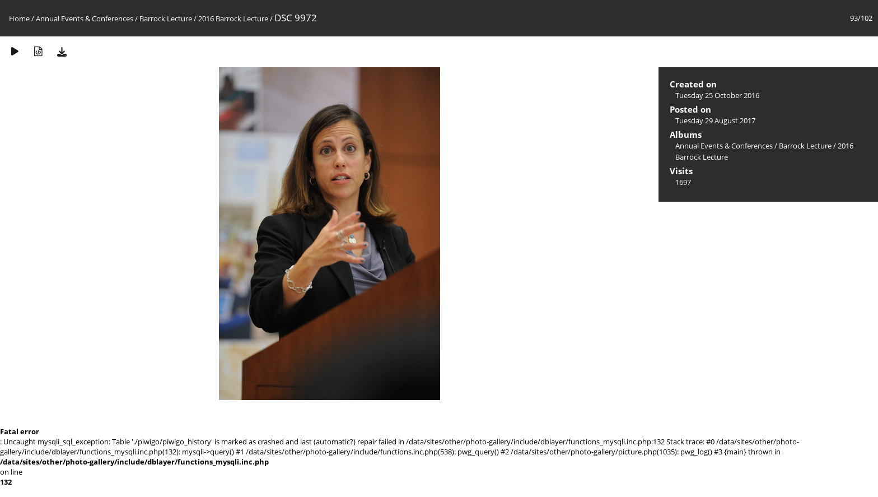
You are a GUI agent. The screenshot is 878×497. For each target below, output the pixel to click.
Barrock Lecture (165, 18)
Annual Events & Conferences (84, 18)
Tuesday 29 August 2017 (715, 120)
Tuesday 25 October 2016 (717, 95)
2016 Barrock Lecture (233, 18)
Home (19, 18)
